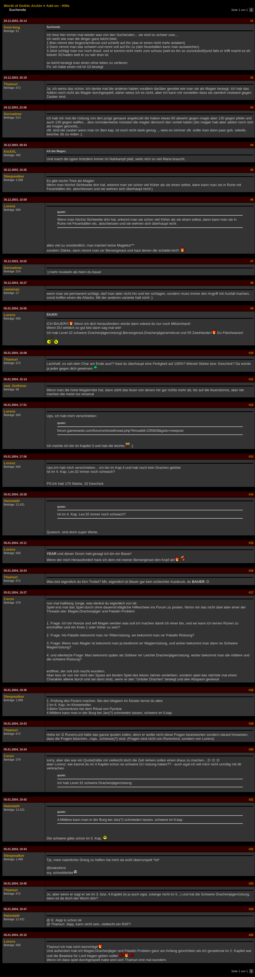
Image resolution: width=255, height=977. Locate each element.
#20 (251, 749)
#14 (251, 494)
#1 (251, 20)
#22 (251, 849)
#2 (251, 77)
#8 (251, 282)
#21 (251, 799)
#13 (251, 456)
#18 (251, 690)
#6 (251, 199)
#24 (251, 909)
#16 (251, 570)
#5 (251, 169)
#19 (251, 723)
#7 (251, 261)
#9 (251, 308)
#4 (251, 145)
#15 (251, 542)
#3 (251, 107)
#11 (251, 379)
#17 (251, 592)
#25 (251, 934)
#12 (251, 404)
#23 (251, 883)
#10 (251, 352)
